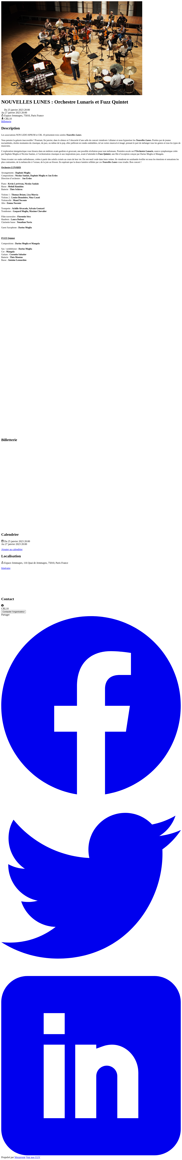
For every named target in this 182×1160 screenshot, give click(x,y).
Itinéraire (5, 568)
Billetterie (6, 121)
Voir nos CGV (33, 1157)
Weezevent (19, 1157)
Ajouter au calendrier (12, 549)
